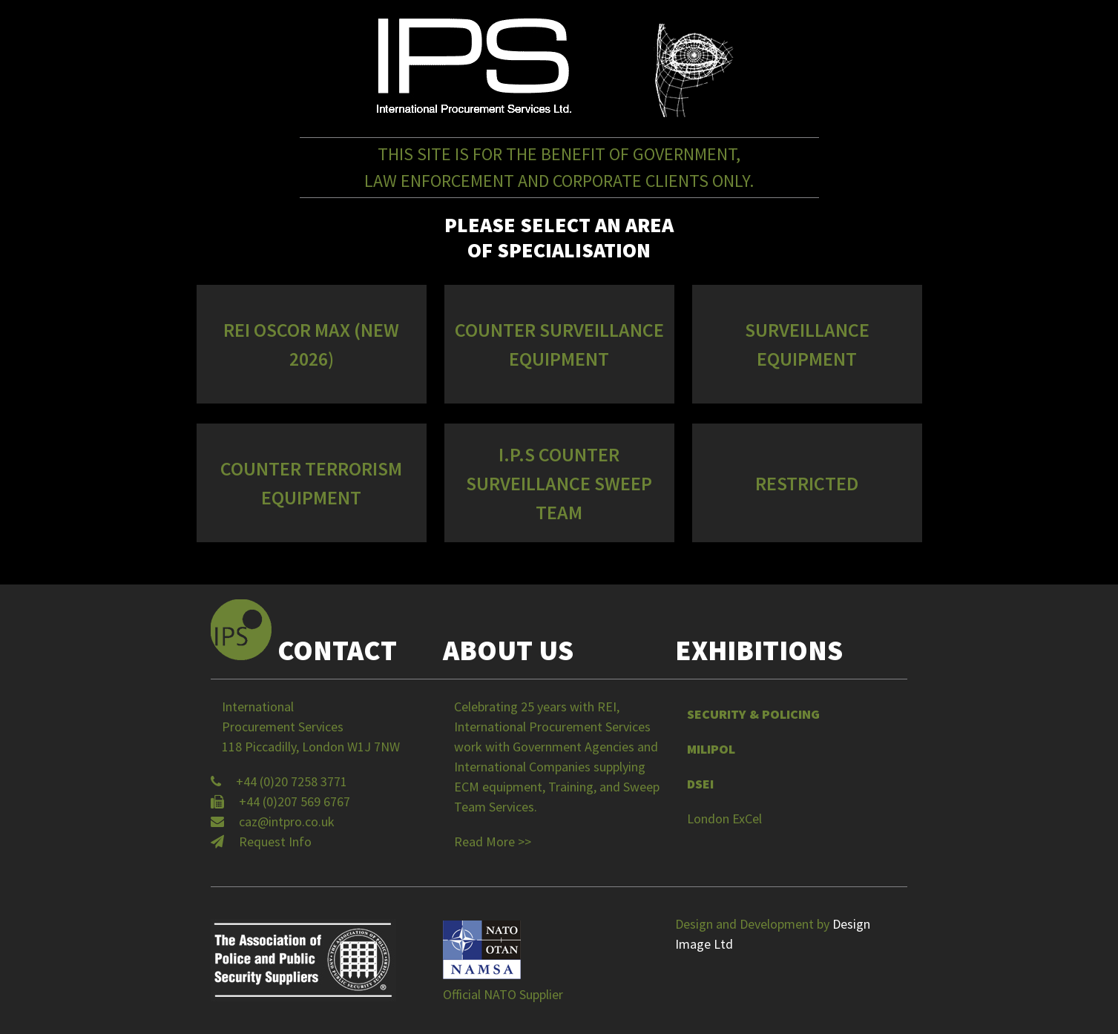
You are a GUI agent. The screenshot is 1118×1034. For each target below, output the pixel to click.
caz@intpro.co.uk (287, 821)
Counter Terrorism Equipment (311, 483)
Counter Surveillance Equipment (559, 344)
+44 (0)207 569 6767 (294, 801)
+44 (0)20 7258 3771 (291, 781)
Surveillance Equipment (807, 344)
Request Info (275, 841)
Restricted (806, 483)
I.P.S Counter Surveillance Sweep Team (559, 483)
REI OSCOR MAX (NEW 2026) (311, 344)
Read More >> (492, 841)
